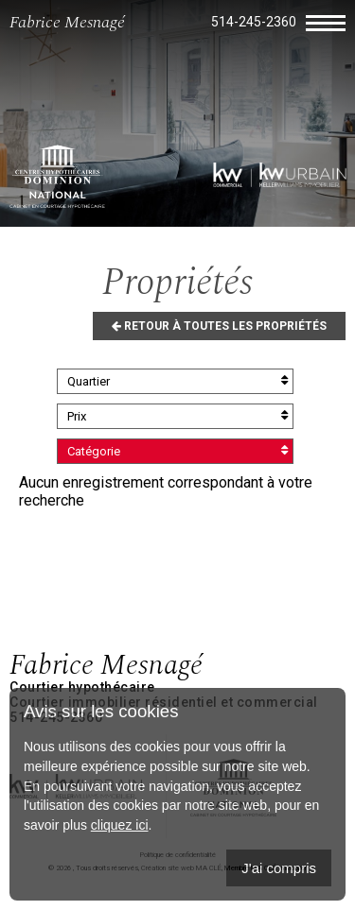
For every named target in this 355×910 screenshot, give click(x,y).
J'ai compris (278, 868)
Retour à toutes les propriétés (219, 326)
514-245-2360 (253, 21)
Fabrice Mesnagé (67, 22)
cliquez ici (120, 825)
